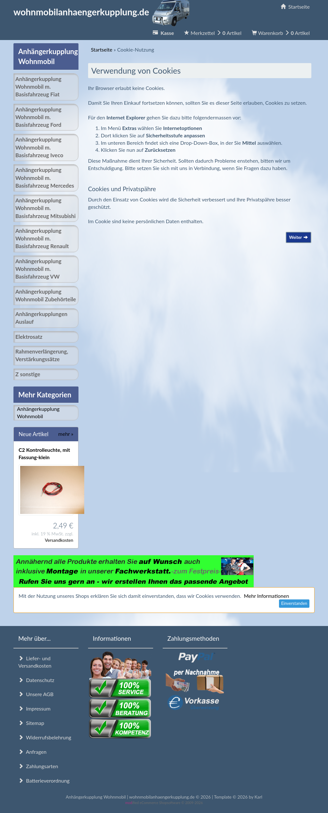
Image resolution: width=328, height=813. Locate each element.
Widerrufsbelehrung (44, 737)
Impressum (34, 708)
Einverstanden (294, 603)
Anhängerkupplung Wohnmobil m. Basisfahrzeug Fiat (38, 87)
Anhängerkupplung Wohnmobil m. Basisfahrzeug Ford (38, 117)
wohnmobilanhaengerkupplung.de (103, 11)
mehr (65, 434)
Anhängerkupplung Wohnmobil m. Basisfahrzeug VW (38, 269)
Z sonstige (27, 374)
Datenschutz (36, 680)
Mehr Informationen (266, 596)
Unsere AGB (35, 694)
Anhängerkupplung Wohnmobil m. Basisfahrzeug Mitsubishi (45, 208)
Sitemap (31, 723)
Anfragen (32, 752)
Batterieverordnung (44, 780)
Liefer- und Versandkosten (34, 662)
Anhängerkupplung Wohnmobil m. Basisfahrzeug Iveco (39, 147)
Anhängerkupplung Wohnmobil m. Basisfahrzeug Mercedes (44, 178)
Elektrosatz (28, 336)
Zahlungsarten (38, 766)
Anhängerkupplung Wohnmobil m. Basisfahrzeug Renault (42, 238)
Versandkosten (59, 540)
